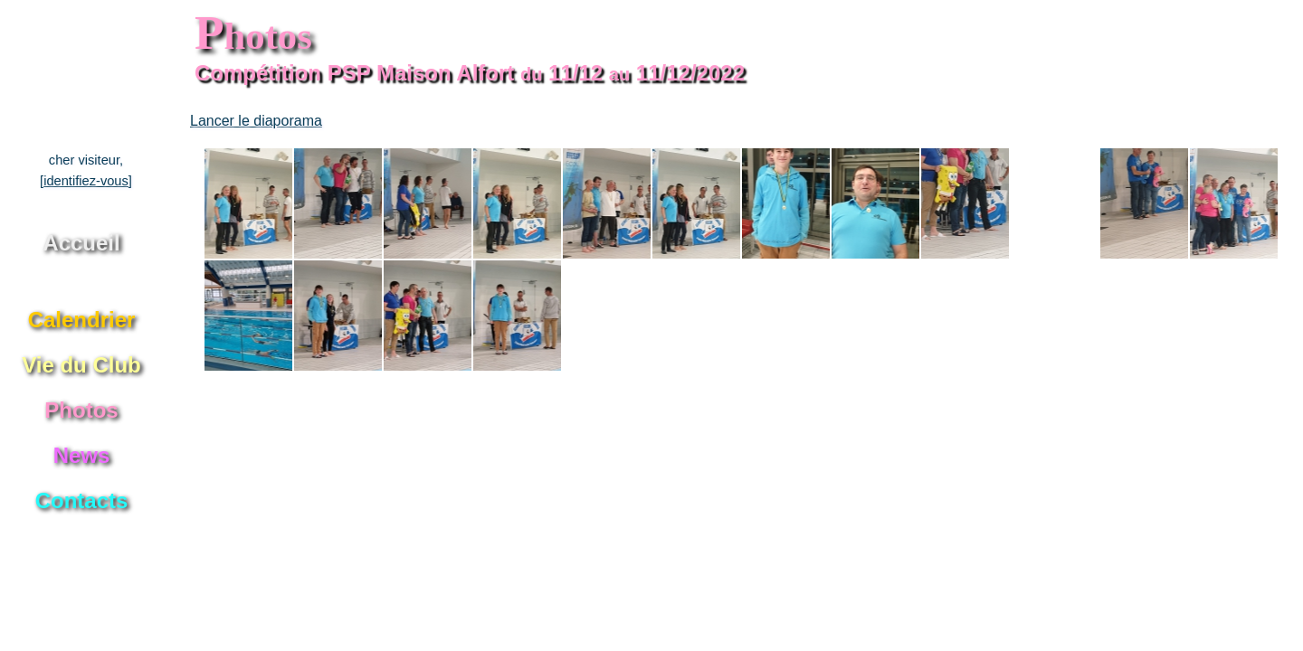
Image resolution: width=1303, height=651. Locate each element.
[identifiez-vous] (86, 181)
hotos (253, 35)
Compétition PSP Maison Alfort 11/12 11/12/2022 (470, 73)
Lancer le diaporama (256, 120)
